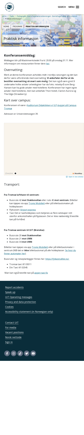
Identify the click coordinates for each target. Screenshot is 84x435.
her (47, 63)
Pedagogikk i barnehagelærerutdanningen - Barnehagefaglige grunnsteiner (47, 16)
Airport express (28, 209)
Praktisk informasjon (37, 26)
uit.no (4, 16)
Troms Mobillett (37, 203)
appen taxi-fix (41, 272)
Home (6, 26)
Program (17, 26)
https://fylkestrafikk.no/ (57, 258)
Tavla (12, 16)
